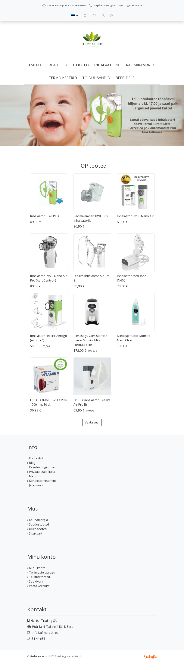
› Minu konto (36, 568)
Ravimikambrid (140, 65)
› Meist (32, 476)
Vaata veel (92, 422)
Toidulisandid (96, 77)
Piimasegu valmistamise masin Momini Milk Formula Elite (90, 340)
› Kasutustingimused (41, 467)
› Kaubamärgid (37, 520)
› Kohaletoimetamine (42, 481)
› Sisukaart (34, 533)
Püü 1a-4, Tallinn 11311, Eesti (52, 627)
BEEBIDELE (125, 77)
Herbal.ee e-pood (40, 656)
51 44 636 (38, 639)
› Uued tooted (37, 529)
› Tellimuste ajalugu (41, 572)
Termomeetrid (63, 77)
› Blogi (31, 463)
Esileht (36, 65)
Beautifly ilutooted (69, 65)
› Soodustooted (38, 524)
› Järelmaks (35, 485)
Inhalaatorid (107, 65)
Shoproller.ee (150, 656)
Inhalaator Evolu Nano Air (135, 216)
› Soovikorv (35, 581)
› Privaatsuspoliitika (41, 472)
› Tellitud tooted (38, 577)
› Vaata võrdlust (38, 586)
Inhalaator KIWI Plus (44, 216)
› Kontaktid (35, 458)
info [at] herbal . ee (45, 633)
